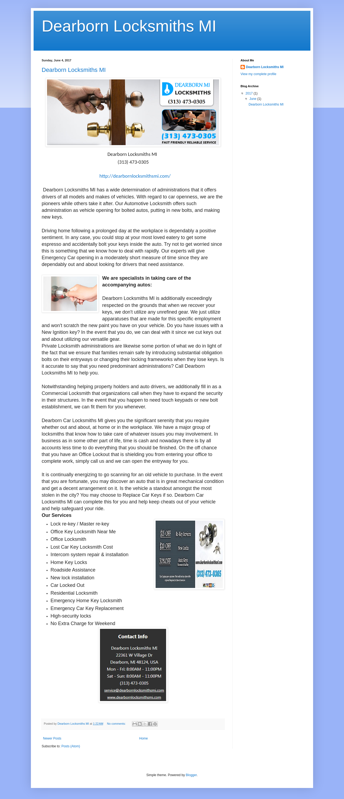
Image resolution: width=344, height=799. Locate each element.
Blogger (191, 775)
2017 (250, 93)
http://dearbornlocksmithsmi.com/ (135, 176)
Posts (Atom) (70, 746)
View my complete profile (258, 74)
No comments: (117, 723)
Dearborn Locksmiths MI (129, 26)
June (253, 99)
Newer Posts (52, 738)
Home (143, 738)
